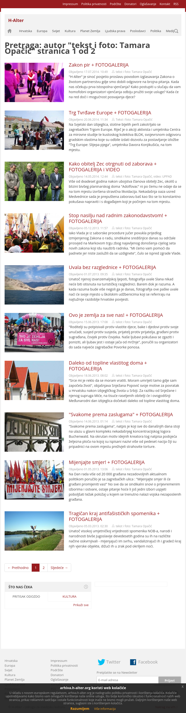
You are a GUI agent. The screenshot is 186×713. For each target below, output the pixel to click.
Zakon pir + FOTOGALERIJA (99, 65)
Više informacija (105, 709)
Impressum (70, 4)
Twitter (113, 662)
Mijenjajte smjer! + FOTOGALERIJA (107, 462)
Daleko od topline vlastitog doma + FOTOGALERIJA (108, 366)
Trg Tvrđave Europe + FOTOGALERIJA (110, 112)
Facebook (148, 662)
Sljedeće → (59, 567)
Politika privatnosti (94, 4)
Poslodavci (138, 31)
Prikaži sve (80, 605)
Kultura (70, 31)
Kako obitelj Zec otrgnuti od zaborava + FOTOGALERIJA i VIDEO (113, 166)
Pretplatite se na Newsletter (117, 672)
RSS (175, 4)
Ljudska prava (115, 31)
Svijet (56, 31)
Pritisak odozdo (26, 596)
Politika (155, 31)
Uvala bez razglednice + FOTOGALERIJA (112, 267)
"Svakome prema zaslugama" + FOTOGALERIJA (121, 414)
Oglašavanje (148, 4)
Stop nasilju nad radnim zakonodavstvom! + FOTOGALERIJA (118, 218)
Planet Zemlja (90, 31)
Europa (42, 31)
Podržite (115, 4)
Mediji (170, 31)
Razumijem (79, 708)
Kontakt (165, 4)
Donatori (130, 4)
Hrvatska (25, 31)
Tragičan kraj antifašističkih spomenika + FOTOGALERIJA (114, 516)
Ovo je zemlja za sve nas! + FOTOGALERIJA (116, 315)
